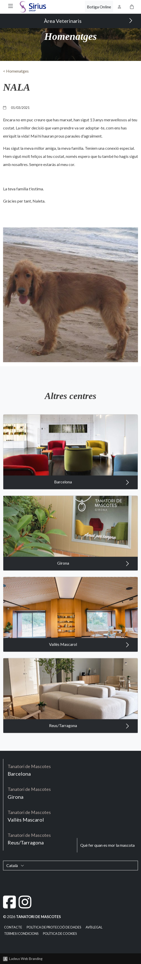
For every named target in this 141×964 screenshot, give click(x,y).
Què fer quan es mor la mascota (107, 845)
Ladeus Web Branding (25, 959)
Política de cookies (60, 934)
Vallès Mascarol (89, 667)
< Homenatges (16, 71)
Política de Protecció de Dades (54, 927)
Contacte (13, 927)
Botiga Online (99, 6)
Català (15, 865)
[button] (10, 6)
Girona (93, 586)
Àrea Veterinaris (88, 20)
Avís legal (94, 927)
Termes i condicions (21, 934)
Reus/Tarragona (89, 748)
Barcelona (91, 504)
